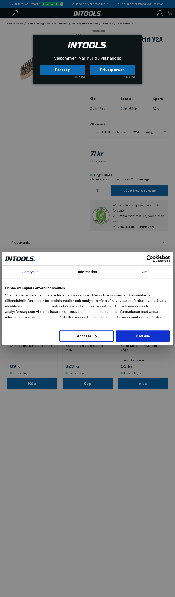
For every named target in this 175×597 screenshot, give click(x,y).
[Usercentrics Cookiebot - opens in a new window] (150, 258)
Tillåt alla (142, 336)
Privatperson (112, 69)
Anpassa (87, 336)
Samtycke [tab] (30, 272)
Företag (62, 69)
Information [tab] (87, 272)
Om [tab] (144, 272)
